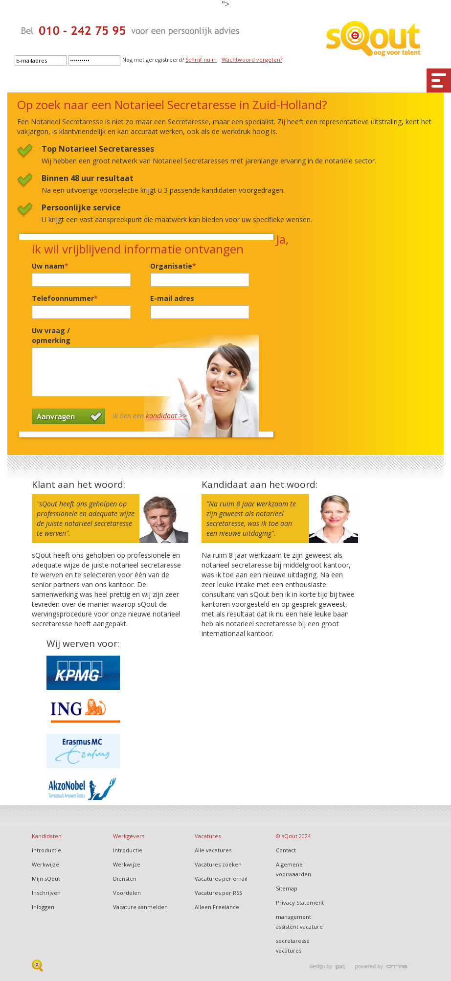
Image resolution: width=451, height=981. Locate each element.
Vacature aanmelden (140, 907)
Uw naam (50, 266)
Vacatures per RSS (218, 892)
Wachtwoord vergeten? (252, 59)
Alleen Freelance (217, 907)
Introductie (46, 850)
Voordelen (127, 892)
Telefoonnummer (65, 298)
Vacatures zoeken (218, 864)
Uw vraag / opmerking (51, 335)
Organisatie (173, 266)
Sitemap (286, 888)
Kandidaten (47, 836)
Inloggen (43, 907)
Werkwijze (45, 864)
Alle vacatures (213, 850)
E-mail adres (172, 298)
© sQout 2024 (293, 836)
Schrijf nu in (201, 59)
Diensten (124, 878)
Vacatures (208, 836)
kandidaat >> (166, 415)
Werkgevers (128, 836)
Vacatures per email (221, 878)
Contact (286, 850)
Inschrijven (46, 892)
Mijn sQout (46, 878)
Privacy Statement (300, 902)
